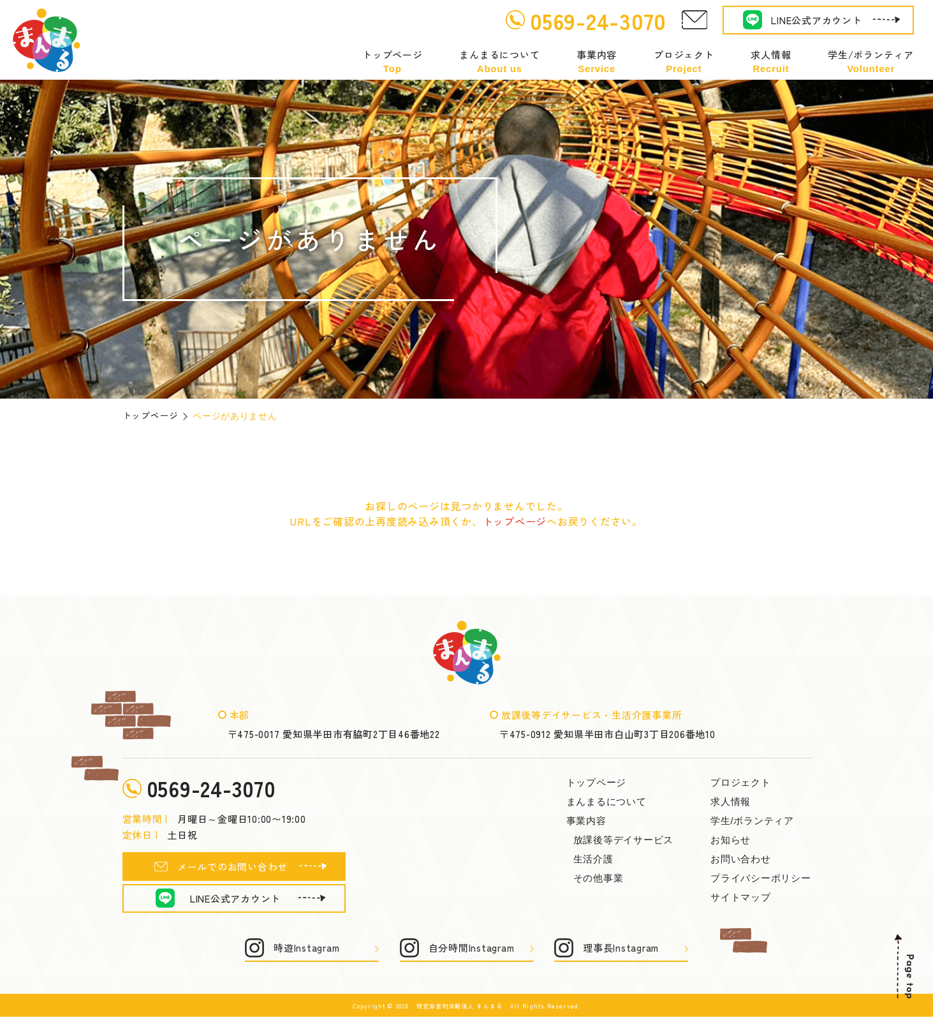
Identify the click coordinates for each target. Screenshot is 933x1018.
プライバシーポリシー (760, 878)
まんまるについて (499, 61)
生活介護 (593, 859)
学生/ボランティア (871, 61)
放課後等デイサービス (623, 840)
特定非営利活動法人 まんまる (459, 1007)
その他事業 (598, 878)
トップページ (392, 61)
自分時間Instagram (472, 949)
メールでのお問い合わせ (232, 867)
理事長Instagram (621, 949)
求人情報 (771, 61)
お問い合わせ (740, 859)
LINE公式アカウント (816, 20)
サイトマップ (740, 897)
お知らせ (730, 840)
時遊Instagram (306, 949)
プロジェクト (684, 61)
